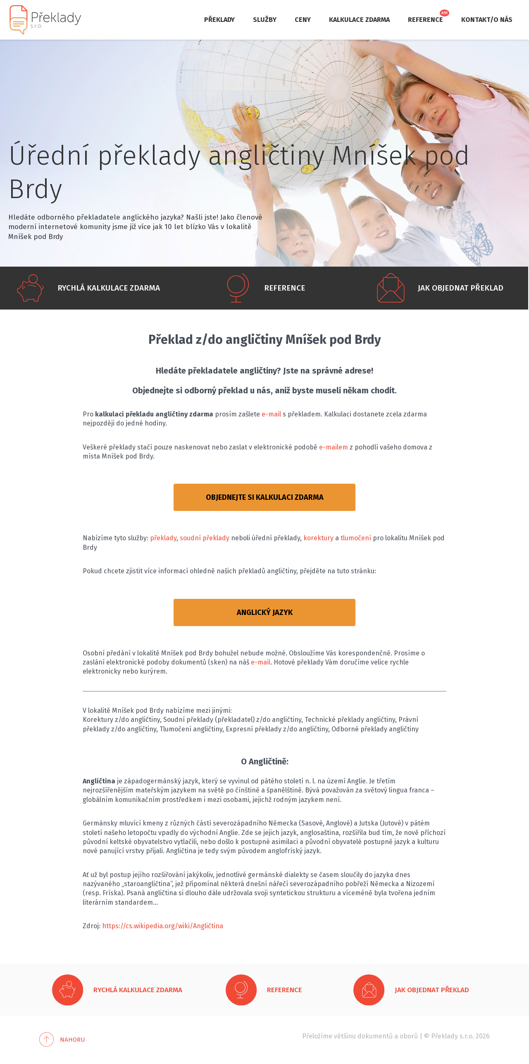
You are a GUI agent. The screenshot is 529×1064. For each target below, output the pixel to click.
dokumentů (375, 1036)
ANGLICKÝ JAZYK (265, 612)
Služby (264, 20)
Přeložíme (317, 1036)
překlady (163, 538)
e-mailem (333, 447)
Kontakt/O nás (486, 20)
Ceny (303, 20)
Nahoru (72, 1039)
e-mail (271, 414)
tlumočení (356, 538)
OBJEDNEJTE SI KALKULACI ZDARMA (265, 497)
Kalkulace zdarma (359, 20)
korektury (318, 538)
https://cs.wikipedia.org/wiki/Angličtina (162, 926)
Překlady (219, 20)
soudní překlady (204, 538)
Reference (425, 20)
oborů (409, 1036)
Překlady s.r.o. (452, 1036)
